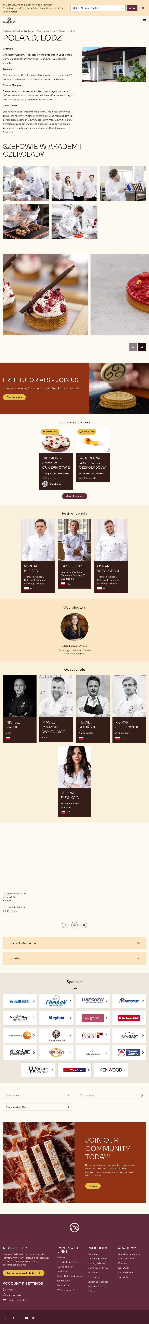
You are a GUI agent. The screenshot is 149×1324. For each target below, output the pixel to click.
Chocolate (93, 1253)
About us (62, 1271)
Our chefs (123, 1267)
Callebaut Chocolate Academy (18, 31)
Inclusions (93, 1272)
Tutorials (123, 1277)
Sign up (93, 1186)
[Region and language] (97, 8)
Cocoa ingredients (98, 1258)
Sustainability (65, 1266)
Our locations (125, 1272)
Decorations (94, 1277)
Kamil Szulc (55, 484)
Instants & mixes (97, 1286)
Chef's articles (126, 1258)
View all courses (74, 496)
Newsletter (63, 1285)
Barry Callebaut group (69, 1276)
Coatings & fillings (98, 1267)
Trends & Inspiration (68, 1262)
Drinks (91, 1291)
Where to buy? (65, 1289)
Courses (122, 1263)
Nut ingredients (96, 1263)
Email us (12, 911)
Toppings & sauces (98, 1281)
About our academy (129, 1253)
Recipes (61, 1257)
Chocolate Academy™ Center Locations (56, 31)
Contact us (63, 1280)
